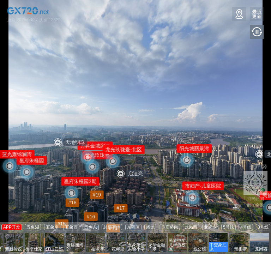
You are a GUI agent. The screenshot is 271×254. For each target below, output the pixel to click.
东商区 (133, 227)
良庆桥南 (169, 227)
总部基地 (111, 227)
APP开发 (11, 227)
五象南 (52, 227)
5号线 (228, 227)
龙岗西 (191, 227)
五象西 (71, 227)
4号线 (245, 227)
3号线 (263, 227)
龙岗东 (210, 227)
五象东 (90, 227)
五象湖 (32, 227)
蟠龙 (150, 227)
